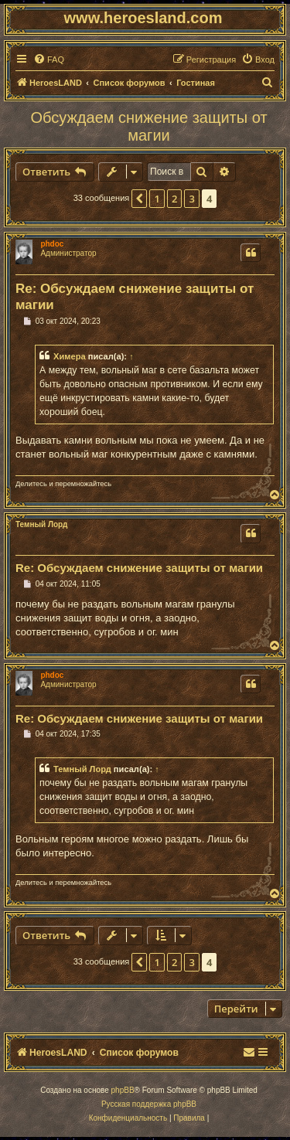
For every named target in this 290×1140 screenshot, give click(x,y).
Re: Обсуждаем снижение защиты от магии (134, 296)
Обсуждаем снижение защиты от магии (148, 126)
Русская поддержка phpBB (148, 1104)
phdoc (51, 244)
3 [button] (191, 199)
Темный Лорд (41, 524)
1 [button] (156, 199)
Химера (69, 356)
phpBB (123, 1090)
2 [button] (174, 199)
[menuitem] (48, 59)
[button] (139, 198)
